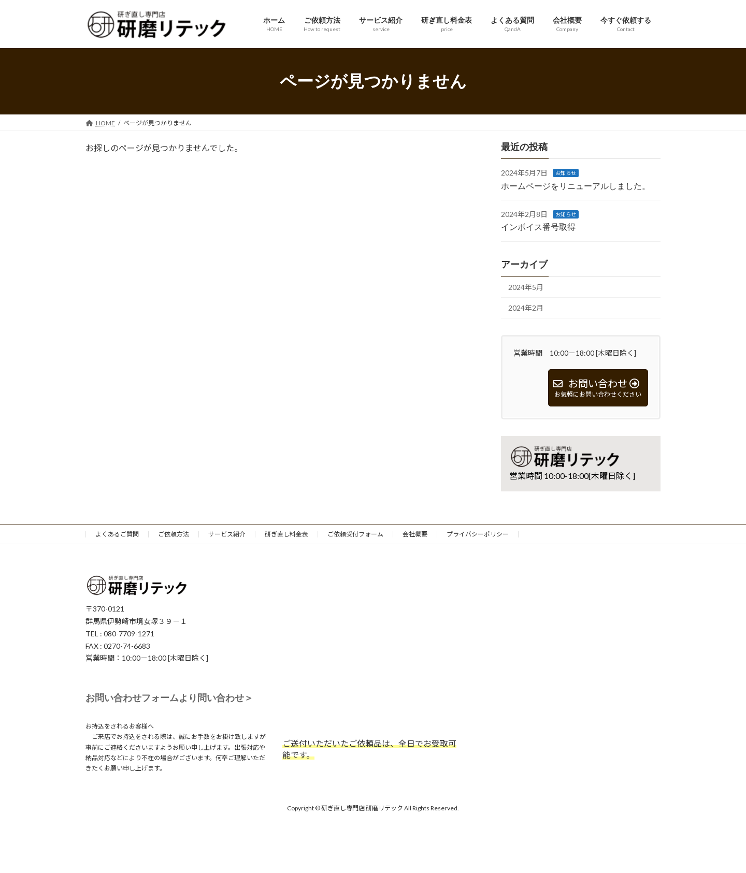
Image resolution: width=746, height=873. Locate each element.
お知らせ (565, 173)
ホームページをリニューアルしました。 (575, 186)
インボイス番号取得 (538, 227)
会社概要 (415, 534)
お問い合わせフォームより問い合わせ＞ (169, 698)
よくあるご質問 (117, 534)
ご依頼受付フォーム (355, 534)
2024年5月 (525, 287)
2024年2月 (525, 307)
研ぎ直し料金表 (286, 534)
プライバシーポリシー (478, 534)
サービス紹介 (227, 534)
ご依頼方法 (173, 534)
